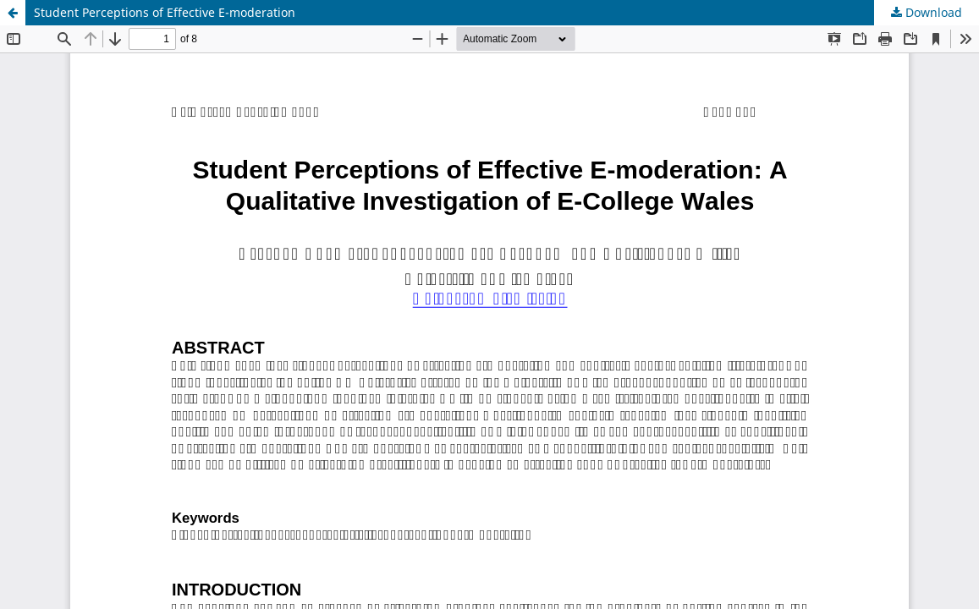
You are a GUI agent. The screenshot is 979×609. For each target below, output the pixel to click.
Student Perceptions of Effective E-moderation (164, 12)
